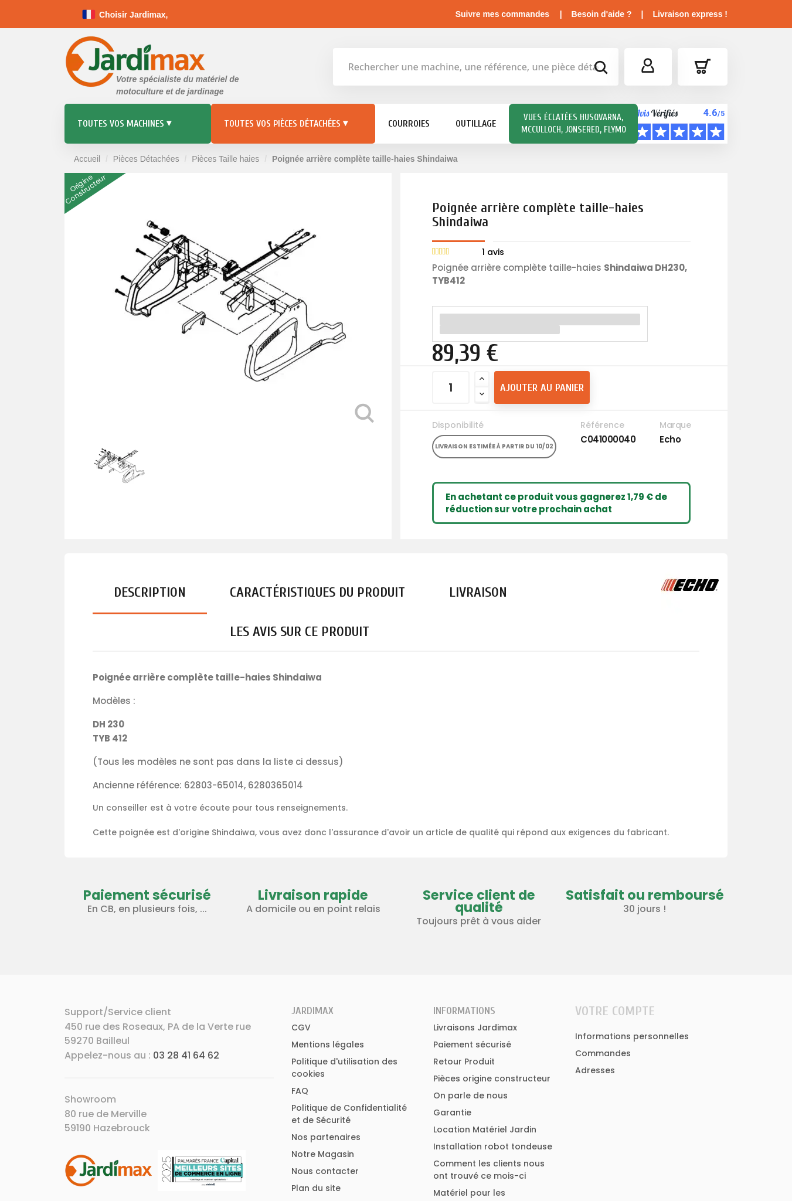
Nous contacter (325, 1171)
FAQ (299, 1091)
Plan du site (316, 1188)
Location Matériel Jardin (484, 1129)
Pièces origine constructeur (491, 1078)
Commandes (603, 1053)
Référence (602, 425)
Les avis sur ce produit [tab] (299, 631)
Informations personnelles (632, 1036)
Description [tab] (150, 592)
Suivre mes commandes (502, 14)
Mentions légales (327, 1044)
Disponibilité (458, 425)
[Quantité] (451, 387)
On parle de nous (470, 1095)
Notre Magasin (322, 1154)
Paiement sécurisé (472, 1044)
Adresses (595, 1070)
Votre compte (615, 1011)
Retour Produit (464, 1061)
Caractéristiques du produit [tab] (317, 592)
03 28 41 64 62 (186, 1055)
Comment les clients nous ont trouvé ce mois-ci (489, 1170)
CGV (301, 1027)
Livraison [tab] (478, 592)
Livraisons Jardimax (475, 1027)
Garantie (452, 1112)
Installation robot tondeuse (492, 1146)
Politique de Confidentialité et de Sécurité (349, 1114)
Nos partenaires (326, 1137)
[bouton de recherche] (600, 69)
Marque (675, 425)
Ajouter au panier (542, 388)
